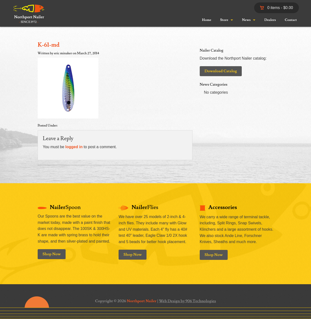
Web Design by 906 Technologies (187, 301)
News (246, 20)
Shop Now (52, 254)
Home (206, 20)
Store (224, 20)
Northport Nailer (141, 301)
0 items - (276, 8)
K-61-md (49, 45)
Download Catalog (221, 71)
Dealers (270, 20)
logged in (74, 147)
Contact (291, 20)
